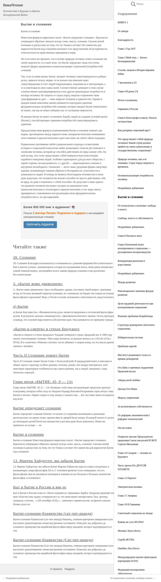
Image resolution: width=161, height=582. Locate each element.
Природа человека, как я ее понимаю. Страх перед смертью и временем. (136, 163)
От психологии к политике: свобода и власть (131, 578)
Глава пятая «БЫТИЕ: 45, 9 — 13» (43, 382)
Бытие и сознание (28, 434)
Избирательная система (130, 337)
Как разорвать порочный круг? (134, 130)
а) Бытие (20, 306)
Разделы (70, 569)
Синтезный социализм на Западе (135, 513)
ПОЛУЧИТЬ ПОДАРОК (40, 224)
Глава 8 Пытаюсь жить (130, 235)
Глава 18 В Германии (129, 504)
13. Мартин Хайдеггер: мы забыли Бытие (49, 461)
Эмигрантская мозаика (130, 486)
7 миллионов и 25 (127, 82)
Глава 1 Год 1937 (127, 48)
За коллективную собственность (135, 406)
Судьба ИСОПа (126, 539)
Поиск (136, 4)
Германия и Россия (128, 109)
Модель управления (128, 397)
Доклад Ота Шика (127, 389)
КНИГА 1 (123, 22)
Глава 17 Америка (127, 495)
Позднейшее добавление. (131, 227)
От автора (123, 31)
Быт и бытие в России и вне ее (39, 487)
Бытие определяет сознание (37, 408)
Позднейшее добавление (131, 188)
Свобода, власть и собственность (135, 218)
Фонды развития (127, 282)
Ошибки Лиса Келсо (129, 548)
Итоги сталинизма (127, 100)
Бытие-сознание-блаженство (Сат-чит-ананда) (53, 540)
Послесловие (125, 427)
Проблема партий (127, 346)
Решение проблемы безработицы (135, 316)
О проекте (56, 569)
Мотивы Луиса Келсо (129, 530)
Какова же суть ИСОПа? (131, 522)
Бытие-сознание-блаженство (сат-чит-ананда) (53, 513)
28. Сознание (24, 257)
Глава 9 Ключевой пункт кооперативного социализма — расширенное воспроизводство (134, 248)
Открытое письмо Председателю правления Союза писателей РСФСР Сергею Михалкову (137, 440)
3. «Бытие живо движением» (38, 284)
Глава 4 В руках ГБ (128, 91)
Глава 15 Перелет (127, 478)
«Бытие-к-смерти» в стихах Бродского (46, 329)
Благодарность (125, 40)
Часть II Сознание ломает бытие (41, 355)
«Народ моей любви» (129, 380)
